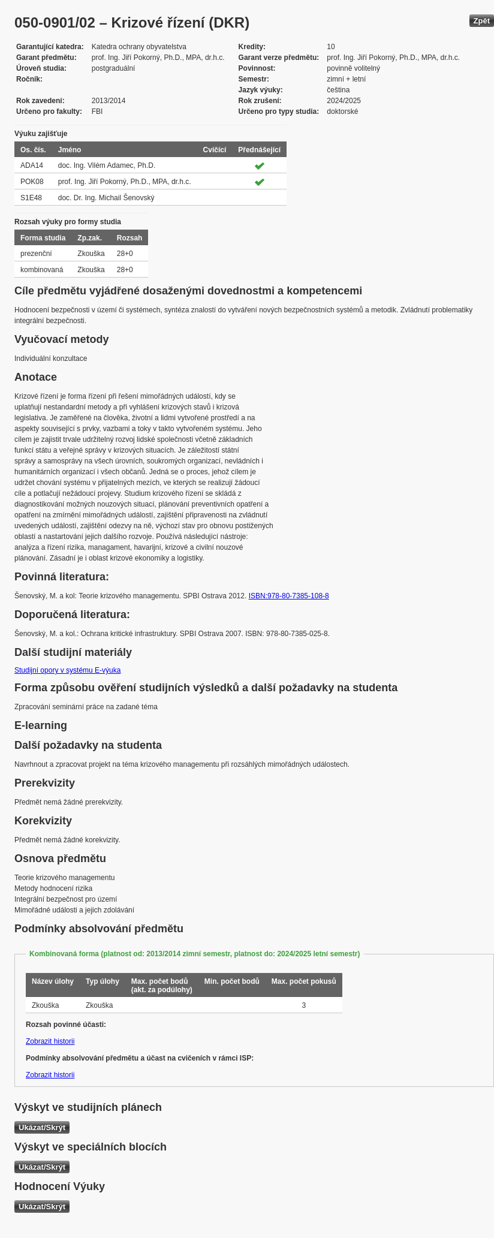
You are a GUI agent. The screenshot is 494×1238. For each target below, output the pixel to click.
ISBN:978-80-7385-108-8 (289, 596)
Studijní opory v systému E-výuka (67, 670)
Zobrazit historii (50, 1041)
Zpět (482, 20)
